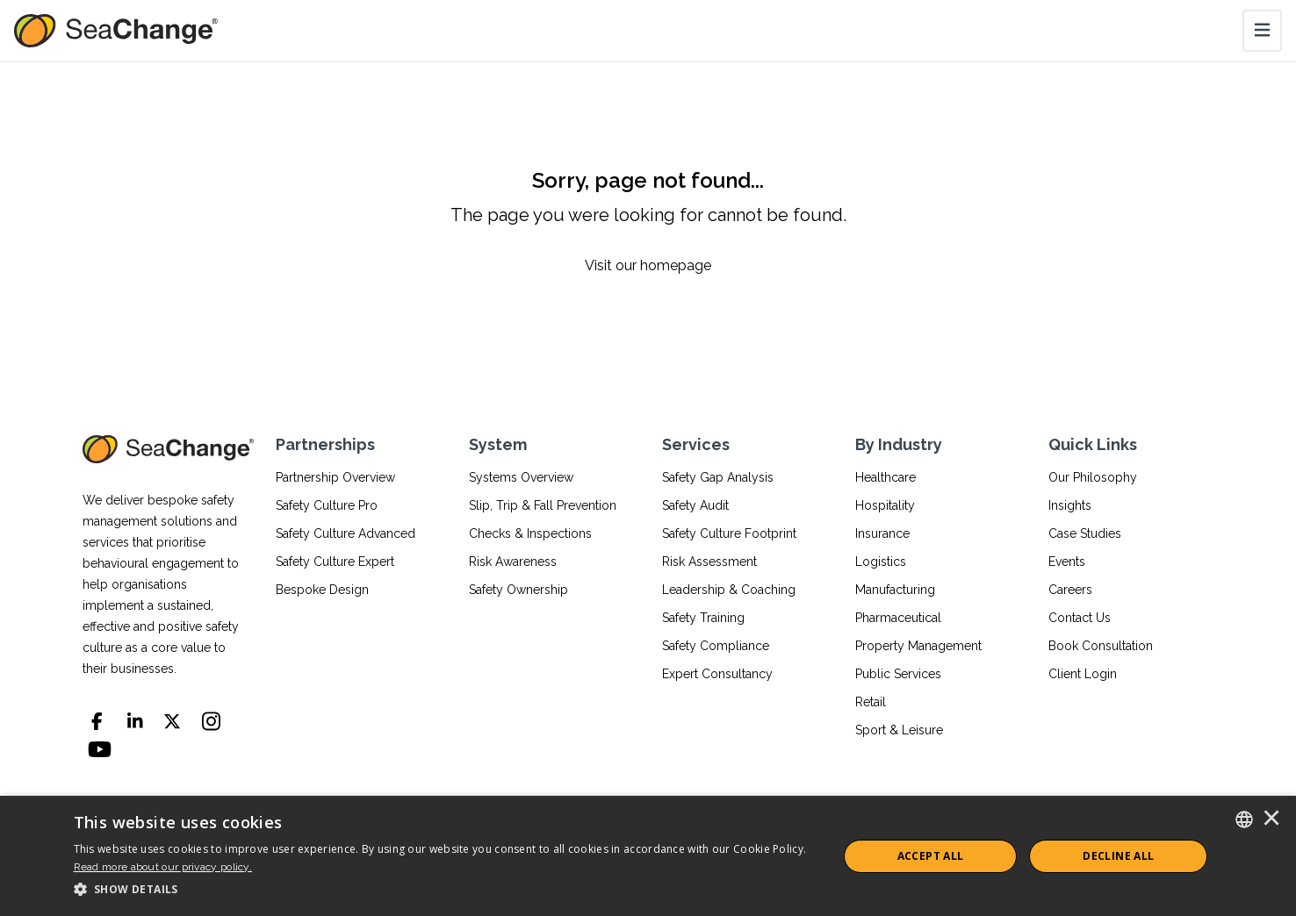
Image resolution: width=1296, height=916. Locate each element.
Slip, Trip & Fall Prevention (542, 505)
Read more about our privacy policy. (163, 867)
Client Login (1082, 674)
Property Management (918, 646)
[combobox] (1244, 819)
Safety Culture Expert (335, 562)
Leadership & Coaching (729, 590)
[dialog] (648, 856)
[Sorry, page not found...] (648, 222)
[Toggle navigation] (1262, 31)
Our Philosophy (1092, 477)
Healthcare (885, 477)
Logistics (880, 562)
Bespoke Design (322, 590)
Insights (1069, 505)
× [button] (1271, 819)
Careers (1070, 590)
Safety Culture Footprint (729, 533)
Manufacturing (895, 590)
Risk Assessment (709, 562)
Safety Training (703, 618)
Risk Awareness (513, 562)
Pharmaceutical (898, 618)
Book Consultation (1100, 646)
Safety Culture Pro (327, 505)
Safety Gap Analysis (718, 477)
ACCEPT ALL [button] (930, 855)
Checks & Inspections (530, 533)
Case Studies (1084, 533)
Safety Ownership (518, 590)
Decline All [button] (1118, 855)
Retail (870, 702)
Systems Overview (521, 477)
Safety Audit (695, 505)
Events (1066, 562)
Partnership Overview (335, 477)
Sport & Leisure (899, 730)
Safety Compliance (715, 646)
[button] (444, 890)
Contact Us (1079, 618)
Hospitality (885, 505)
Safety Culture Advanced (345, 533)
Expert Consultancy (717, 674)
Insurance (882, 533)
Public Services (898, 674)
